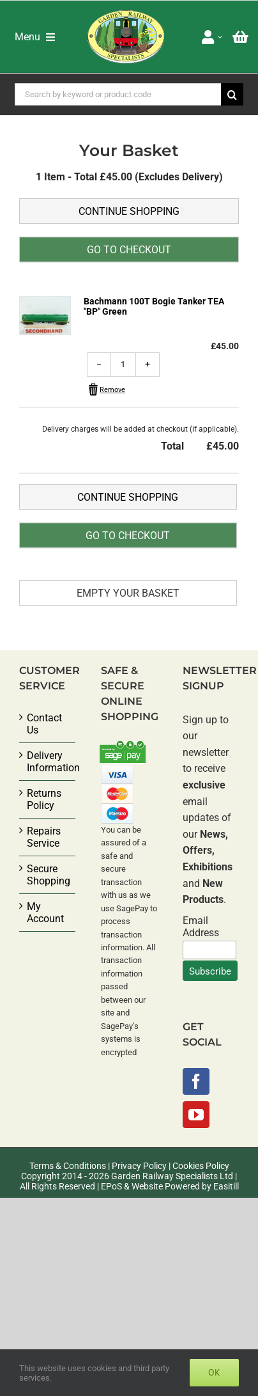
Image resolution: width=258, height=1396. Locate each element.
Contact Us (44, 724)
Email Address (201, 926)
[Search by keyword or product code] (118, 94)
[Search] (232, 94)
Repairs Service (44, 837)
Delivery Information (48, 761)
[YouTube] (196, 1114)
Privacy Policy (139, 1166)
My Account (45, 912)
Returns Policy (44, 799)
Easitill (226, 1186)
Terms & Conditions (67, 1166)
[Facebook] (196, 1081)
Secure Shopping (48, 875)
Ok (214, 1372)
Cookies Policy (200, 1166)
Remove (112, 390)
